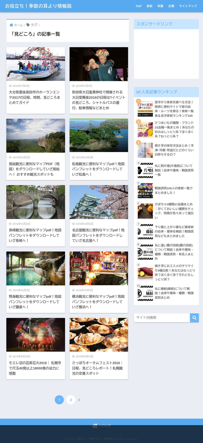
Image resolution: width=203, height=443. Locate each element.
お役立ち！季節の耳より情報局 (38, 6)
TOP (139, 6)
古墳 (171, 6)
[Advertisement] (166, 54)
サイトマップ (188, 6)
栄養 (160, 6)
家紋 (149, 6)
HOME (101, 426)
